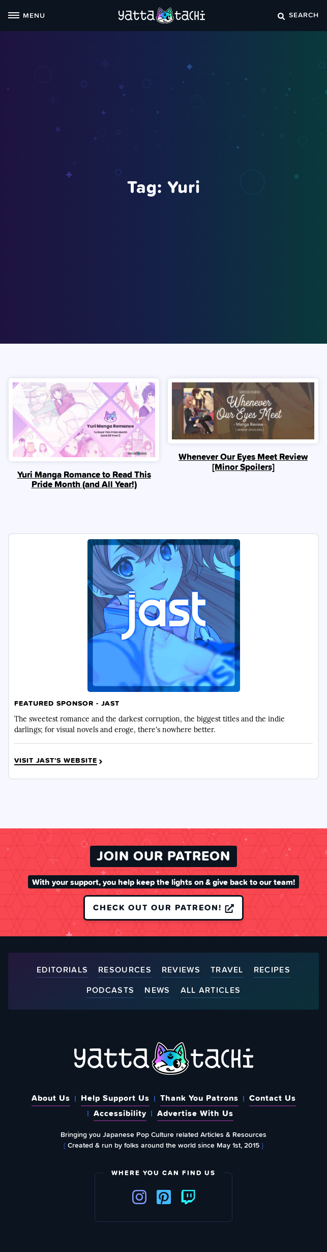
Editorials (62, 970)
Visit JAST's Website (59, 760)
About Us (51, 1098)
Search (298, 14)
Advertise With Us (195, 1113)
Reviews (181, 970)
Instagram (139, 1197)
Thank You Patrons (199, 1098)
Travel (227, 970)
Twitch (188, 1197)
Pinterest (164, 1197)
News (157, 990)
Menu (26, 15)
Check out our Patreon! (163, 907)
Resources (125, 970)
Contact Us (272, 1098)
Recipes (272, 970)
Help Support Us (115, 1098)
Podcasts (110, 990)
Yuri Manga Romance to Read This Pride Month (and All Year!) (84, 479)
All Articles (211, 990)
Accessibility (120, 1113)
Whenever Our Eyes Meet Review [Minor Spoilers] (243, 462)
